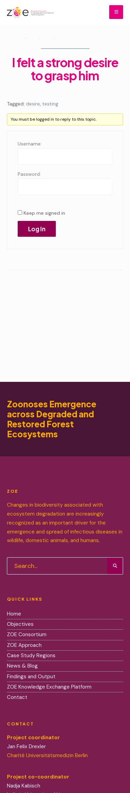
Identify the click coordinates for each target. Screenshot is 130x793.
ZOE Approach (24, 645)
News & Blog (22, 665)
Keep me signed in (44, 213)
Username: (30, 144)
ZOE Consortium (26, 634)
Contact (17, 697)
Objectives (20, 624)
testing (50, 104)
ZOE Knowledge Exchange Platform (49, 686)
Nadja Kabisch (23, 785)
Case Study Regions (32, 655)
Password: (29, 174)
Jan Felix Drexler (26, 746)
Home (14, 613)
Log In (36, 229)
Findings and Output (31, 676)
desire (33, 104)
